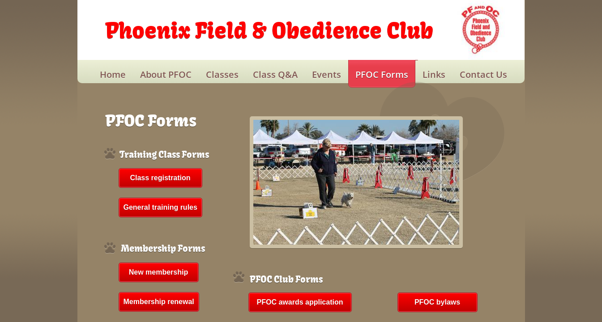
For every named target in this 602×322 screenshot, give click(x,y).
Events (326, 74)
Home (113, 74)
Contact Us (483, 74)
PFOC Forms (381, 74)
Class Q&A (275, 74)
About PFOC (166, 74)
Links (434, 74)
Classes (222, 74)
